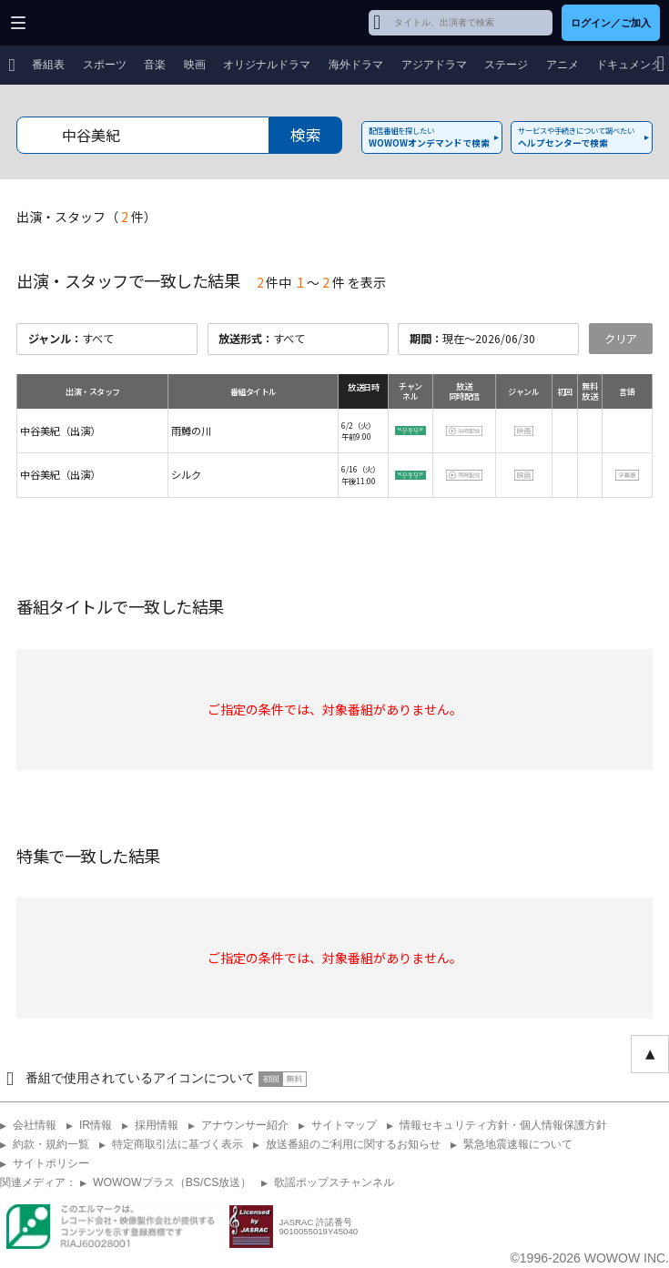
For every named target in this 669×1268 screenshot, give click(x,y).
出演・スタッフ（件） (86, 217)
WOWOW (83, 23)
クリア (620, 338)
